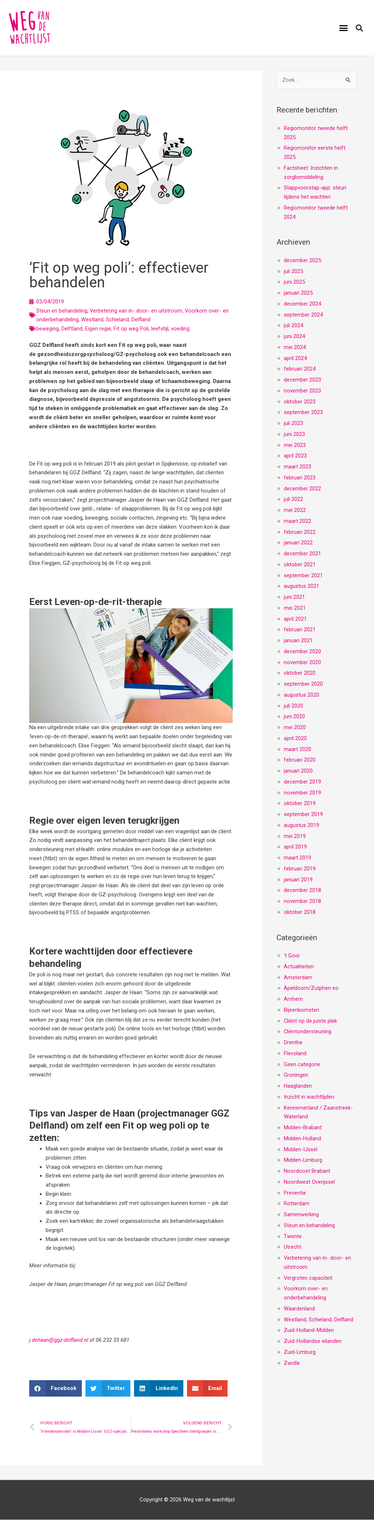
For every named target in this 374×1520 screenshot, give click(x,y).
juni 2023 (294, 434)
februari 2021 (300, 630)
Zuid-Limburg (300, 1352)
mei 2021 (295, 608)
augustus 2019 (301, 825)
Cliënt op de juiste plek (310, 1021)
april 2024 (295, 358)
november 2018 (302, 901)
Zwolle (292, 1363)
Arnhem (293, 999)
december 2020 (302, 651)
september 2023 (303, 412)
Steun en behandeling (61, 310)
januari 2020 (298, 771)
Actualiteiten (299, 966)
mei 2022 (295, 510)
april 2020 (295, 738)
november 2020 (302, 662)
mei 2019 (295, 836)
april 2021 (295, 619)
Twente (293, 1236)
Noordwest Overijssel (309, 1182)
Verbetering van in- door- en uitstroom (136, 310)
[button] (344, 28)
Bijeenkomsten (301, 1010)
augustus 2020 (301, 695)
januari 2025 (298, 293)
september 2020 (303, 684)
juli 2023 (293, 423)
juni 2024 (294, 336)
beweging (47, 328)
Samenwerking (301, 1214)
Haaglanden (298, 1086)
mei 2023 (295, 445)
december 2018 (302, 890)
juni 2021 (294, 597)
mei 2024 (295, 347)
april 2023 (295, 456)
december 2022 (302, 488)
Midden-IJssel (300, 1149)
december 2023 (302, 380)
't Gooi (291, 956)
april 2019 (295, 847)
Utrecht (292, 1247)
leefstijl (159, 328)
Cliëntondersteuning (308, 1032)
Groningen (296, 1075)
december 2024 (302, 303)
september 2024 (303, 314)
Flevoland (295, 1053)
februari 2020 (300, 760)
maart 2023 (297, 467)
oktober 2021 (300, 564)
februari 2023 (300, 477)
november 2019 (302, 792)
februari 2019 (300, 868)
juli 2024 (293, 325)
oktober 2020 (300, 673)
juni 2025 (294, 282)
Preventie (295, 1193)
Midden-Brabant (303, 1128)
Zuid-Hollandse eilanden (312, 1341)
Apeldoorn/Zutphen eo (311, 988)
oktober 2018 (300, 912)
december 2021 (302, 554)
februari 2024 (300, 369)
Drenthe (293, 1043)
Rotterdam (296, 1204)
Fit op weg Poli (131, 328)
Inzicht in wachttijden (309, 1097)
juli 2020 (293, 705)
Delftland (72, 328)
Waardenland (299, 1308)
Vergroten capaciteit (308, 1278)
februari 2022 (300, 532)
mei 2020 (295, 727)
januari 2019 (298, 879)
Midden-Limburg (303, 1160)
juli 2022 (293, 499)
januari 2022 (298, 543)
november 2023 (302, 390)
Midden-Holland (302, 1138)
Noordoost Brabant (307, 1171)
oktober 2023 (300, 401)
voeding (180, 328)
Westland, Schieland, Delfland (115, 319)
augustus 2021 (301, 586)
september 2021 (303, 575)
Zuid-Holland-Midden (309, 1330)
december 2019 (302, 781)
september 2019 (303, 814)
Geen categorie (302, 1064)
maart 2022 (297, 521)
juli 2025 (293, 271)
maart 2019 (297, 858)
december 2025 (302, 260)
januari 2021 (298, 641)
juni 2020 (294, 716)
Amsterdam (298, 977)
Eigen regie (98, 328)
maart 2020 (297, 749)
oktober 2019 (300, 803)
